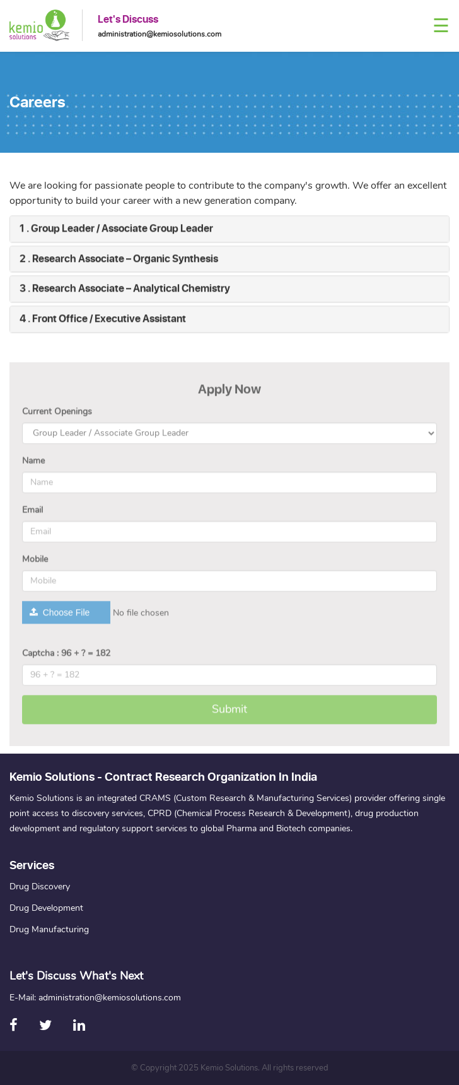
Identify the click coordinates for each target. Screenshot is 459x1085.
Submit (229, 712)
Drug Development (46, 908)
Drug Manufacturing (49, 929)
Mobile (35, 563)
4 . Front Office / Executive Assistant (103, 320)
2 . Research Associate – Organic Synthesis (119, 260)
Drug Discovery (39, 886)
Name (33, 464)
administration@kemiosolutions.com (159, 34)
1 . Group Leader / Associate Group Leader (116, 229)
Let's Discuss (128, 19)
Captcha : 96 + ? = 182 (66, 657)
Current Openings (57, 415)
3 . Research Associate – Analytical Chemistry (125, 290)
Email (32, 513)
